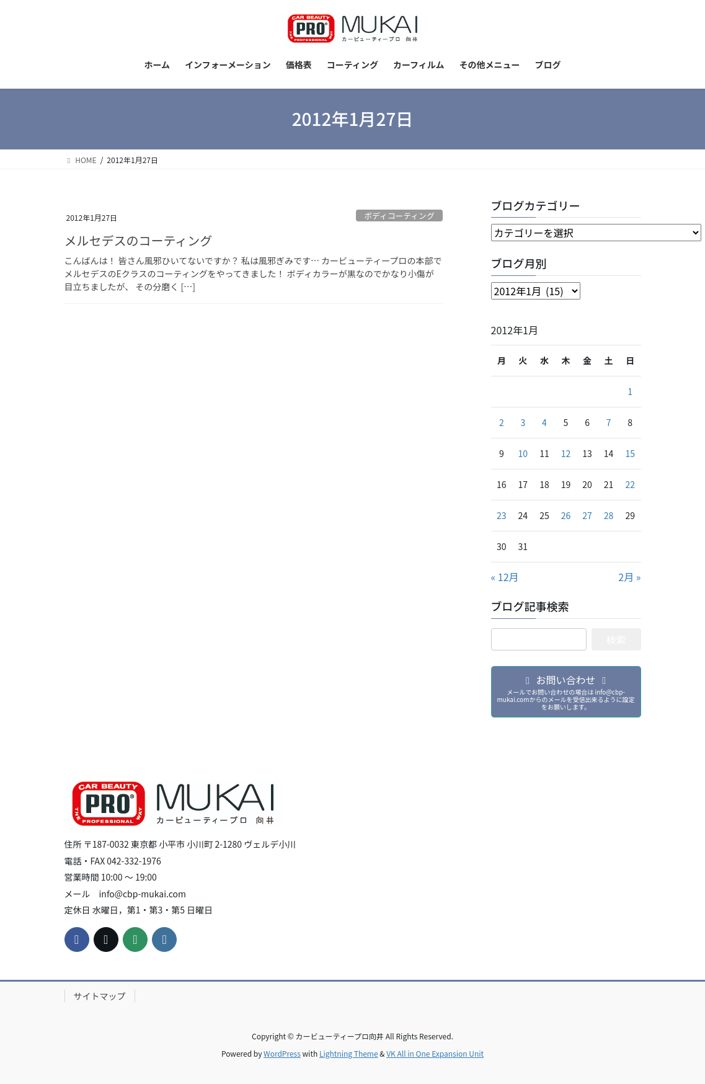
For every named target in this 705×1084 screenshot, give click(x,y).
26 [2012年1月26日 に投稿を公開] (566, 515)
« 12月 (505, 576)
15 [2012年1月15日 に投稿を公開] (630, 453)
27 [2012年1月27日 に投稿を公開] (587, 515)
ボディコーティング (399, 215)
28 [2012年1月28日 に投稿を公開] (609, 515)
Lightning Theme (348, 1053)
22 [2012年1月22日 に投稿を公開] (630, 484)
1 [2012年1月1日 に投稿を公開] (629, 391)
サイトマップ (100, 996)
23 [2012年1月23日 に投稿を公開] (502, 515)
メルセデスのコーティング (138, 240)
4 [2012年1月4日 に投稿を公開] (544, 422)
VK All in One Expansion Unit (435, 1053)
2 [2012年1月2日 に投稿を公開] (501, 422)
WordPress (282, 1053)
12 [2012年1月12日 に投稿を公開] (566, 453)
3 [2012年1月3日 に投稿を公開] (522, 422)
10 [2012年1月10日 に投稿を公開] (523, 453)
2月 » (629, 576)
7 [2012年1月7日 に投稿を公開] (608, 422)
